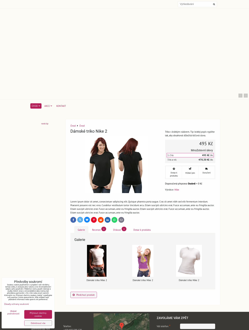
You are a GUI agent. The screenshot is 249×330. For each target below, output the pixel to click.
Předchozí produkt (84, 294)
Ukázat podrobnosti (13, 312)
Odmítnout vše (38, 323)
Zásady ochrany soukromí (16, 303)
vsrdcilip (44, 123)
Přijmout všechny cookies (38, 314)
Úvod (36, 105)
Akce (48, 105)
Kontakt (61, 105)
